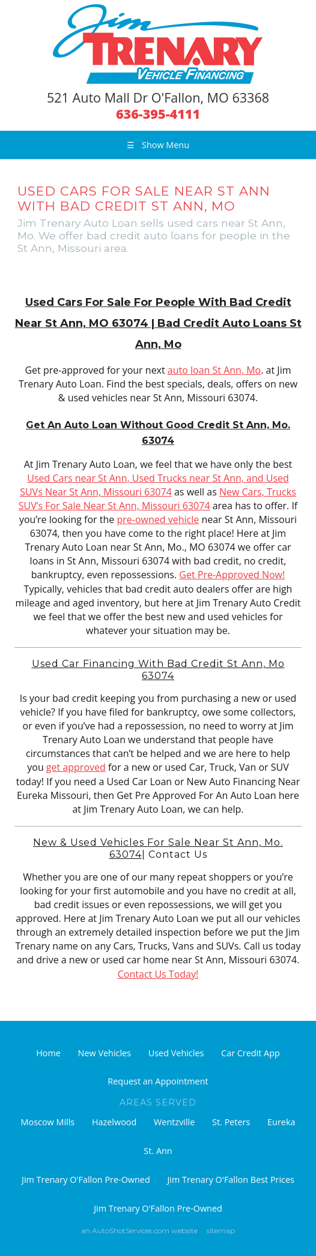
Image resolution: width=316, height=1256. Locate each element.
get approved (76, 767)
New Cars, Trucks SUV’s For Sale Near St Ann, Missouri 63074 (157, 498)
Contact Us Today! (158, 974)
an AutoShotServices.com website (139, 1230)
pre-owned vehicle (158, 519)
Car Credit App (250, 1053)
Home (48, 1053)
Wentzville (174, 1122)
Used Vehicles (176, 1053)
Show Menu (158, 145)
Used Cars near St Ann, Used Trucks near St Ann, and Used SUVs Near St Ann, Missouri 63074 (154, 484)
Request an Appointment (158, 1081)
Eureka (281, 1122)
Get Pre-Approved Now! (232, 574)
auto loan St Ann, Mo (214, 370)
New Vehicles (104, 1053)
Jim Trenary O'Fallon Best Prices (230, 1179)
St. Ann (158, 1150)
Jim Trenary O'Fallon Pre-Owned (86, 1179)
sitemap (221, 1230)
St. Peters (231, 1122)
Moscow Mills (48, 1122)
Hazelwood (114, 1122)
